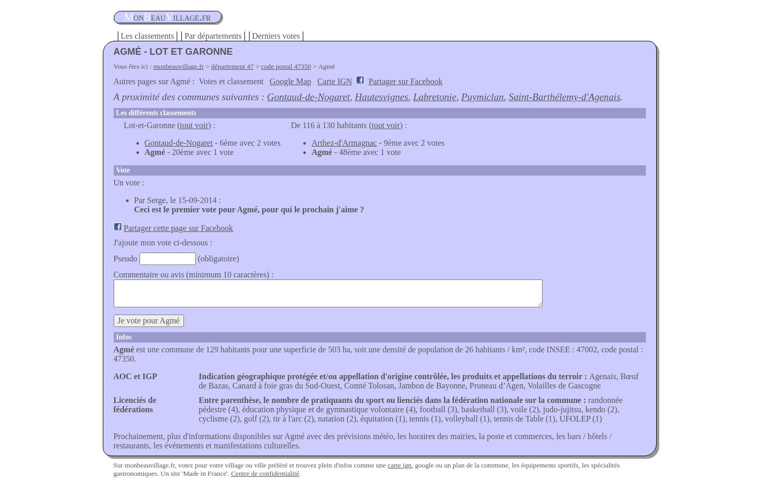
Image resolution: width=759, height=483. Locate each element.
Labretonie (435, 96)
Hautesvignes (381, 96)
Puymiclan (482, 96)
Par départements (213, 36)
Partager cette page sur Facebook (178, 228)
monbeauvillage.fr (178, 66)
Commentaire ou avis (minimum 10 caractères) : (194, 274)
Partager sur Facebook (405, 81)
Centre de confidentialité (265, 473)
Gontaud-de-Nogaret (308, 96)
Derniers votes (276, 36)
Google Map (290, 81)
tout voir (194, 125)
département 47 (232, 66)
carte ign (399, 465)
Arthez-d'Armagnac (344, 142)
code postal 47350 (286, 66)
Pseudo (125, 258)
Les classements (148, 36)
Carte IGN (334, 81)
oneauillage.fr (168, 17)
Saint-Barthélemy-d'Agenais (564, 96)
